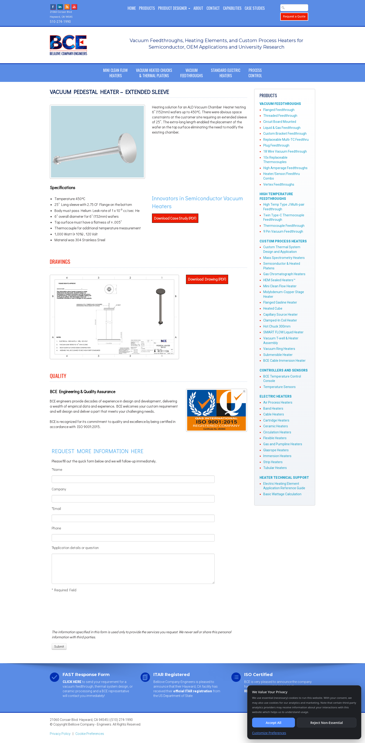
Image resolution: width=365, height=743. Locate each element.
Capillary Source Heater (280, 314)
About (198, 8)
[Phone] (133, 538)
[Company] (133, 498)
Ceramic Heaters (275, 426)
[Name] (133, 479)
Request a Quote (294, 16)
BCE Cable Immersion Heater (284, 360)
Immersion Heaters (277, 456)
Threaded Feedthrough (280, 115)
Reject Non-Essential (326, 722)
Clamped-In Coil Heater (280, 320)
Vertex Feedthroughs (278, 184)
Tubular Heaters (275, 468)
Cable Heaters (273, 414)
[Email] (133, 518)
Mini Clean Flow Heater (280, 286)
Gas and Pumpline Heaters (282, 444)
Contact (213, 8)
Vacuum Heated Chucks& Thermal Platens (154, 72)
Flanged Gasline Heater (280, 302)
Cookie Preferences (89, 734)
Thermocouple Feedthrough (283, 226)
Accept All (273, 722)
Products (147, 8)
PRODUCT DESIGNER (174, 8)
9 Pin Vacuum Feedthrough (283, 231)
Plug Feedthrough (276, 145)
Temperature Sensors (279, 387)
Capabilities (232, 8)
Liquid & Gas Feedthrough (282, 128)
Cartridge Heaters (276, 420)
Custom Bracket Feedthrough (285, 133)
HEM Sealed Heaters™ (279, 280)
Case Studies (255, 8)
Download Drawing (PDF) (207, 279)
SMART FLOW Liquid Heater (283, 332)
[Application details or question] (133, 569)
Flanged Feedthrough (278, 110)
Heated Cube (272, 308)
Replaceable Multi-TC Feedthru (286, 139)
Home (132, 8)
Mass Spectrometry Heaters (284, 258)
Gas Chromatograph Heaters (284, 274)
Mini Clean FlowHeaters (115, 72)
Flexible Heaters (275, 438)
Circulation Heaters (277, 432)
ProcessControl (255, 72)
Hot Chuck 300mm (277, 326)
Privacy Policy (60, 734)
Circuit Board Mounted (279, 122)
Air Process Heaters (277, 402)
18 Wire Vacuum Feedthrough (285, 151)
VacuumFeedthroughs (191, 72)
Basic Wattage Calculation (282, 494)
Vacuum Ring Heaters (279, 349)
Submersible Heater (278, 355)
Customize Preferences (269, 733)
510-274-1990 (60, 21)
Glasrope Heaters (276, 450)
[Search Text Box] (294, 7)
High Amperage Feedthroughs (285, 168)
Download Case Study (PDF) (175, 218)
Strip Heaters (273, 462)
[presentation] (69, 611)
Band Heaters (273, 408)
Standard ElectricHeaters (225, 72)
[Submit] (59, 646)
